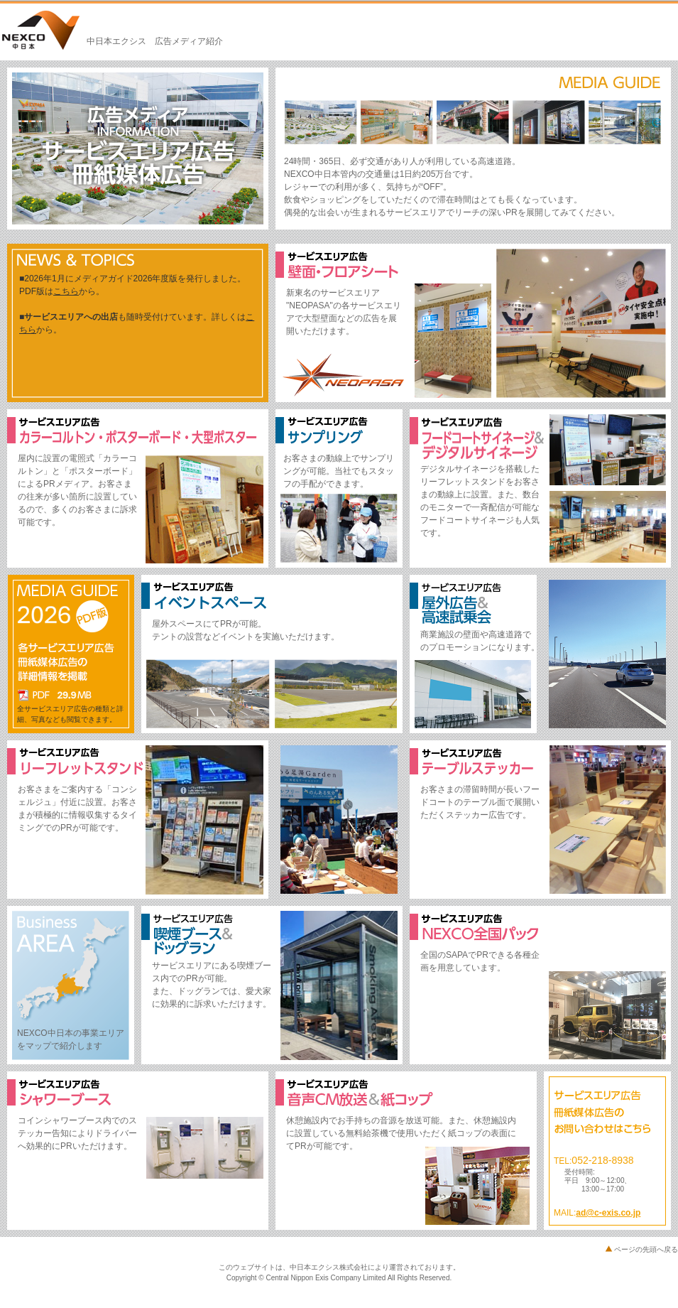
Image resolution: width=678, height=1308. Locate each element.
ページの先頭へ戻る (646, 1249)
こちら (66, 291)
